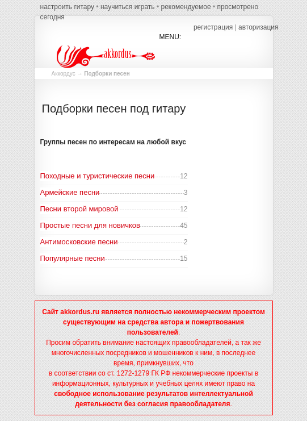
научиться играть (127, 7)
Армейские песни (70, 192)
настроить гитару (67, 7)
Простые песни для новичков (90, 225)
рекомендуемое (186, 7)
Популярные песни (72, 258)
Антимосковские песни (79, 241)
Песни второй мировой (79, 209)
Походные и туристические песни (97, 176)
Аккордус (63, 73)
